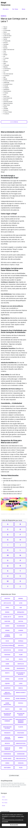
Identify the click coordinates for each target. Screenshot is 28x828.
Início (3, 797)
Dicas (23, 9)
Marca (3, 16)
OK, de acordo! (14, 824)
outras (14, 122)
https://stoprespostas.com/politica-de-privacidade (12, 820)
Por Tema (15, 9)
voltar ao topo (14, 775)
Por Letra (5, 9)
